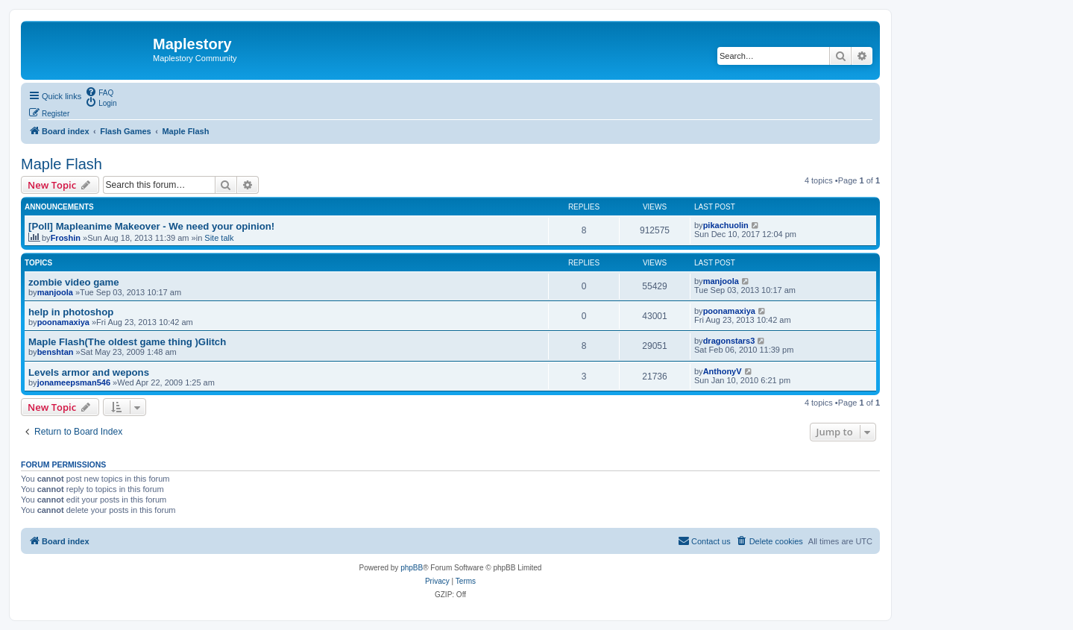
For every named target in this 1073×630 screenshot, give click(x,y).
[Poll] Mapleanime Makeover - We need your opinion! (151, 226)
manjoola (55, 292)
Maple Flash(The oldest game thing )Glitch (127, 341)
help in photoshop (70, 312)
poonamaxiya (63, 322)
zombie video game (73, 282)
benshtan (55, 351)
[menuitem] (99, 91)
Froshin (66, 237)
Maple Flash (61, 164)
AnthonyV (722, 371)
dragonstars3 (729, 340)
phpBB (411, 568)
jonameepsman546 (73, 382)
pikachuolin (726, 225)
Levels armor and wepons (88, 372)
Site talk (218, 237)
